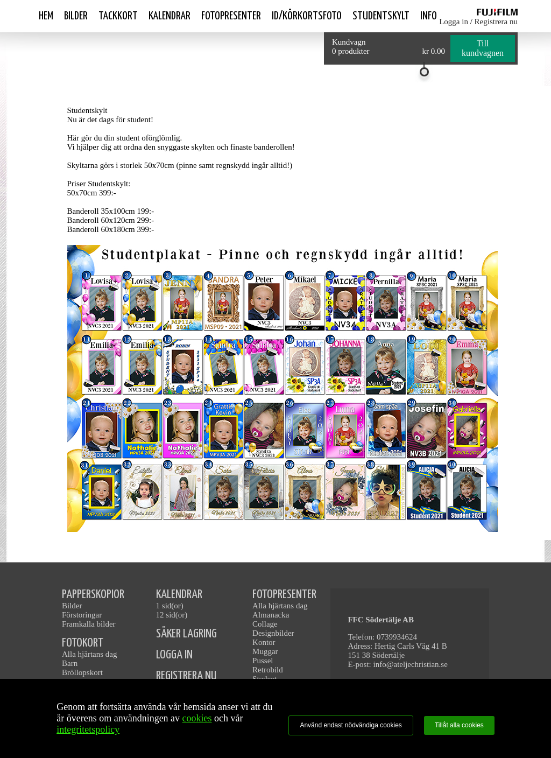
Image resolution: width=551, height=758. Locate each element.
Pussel (262, 660)
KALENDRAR (179, 594)
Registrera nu (496, 21)
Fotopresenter (231, 16)
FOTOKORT (82, 643)
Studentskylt (380, 16)
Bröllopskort (82, 672)
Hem (46, 16)
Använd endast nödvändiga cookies (350, 725)
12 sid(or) (172, 614)
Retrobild (267, 669)
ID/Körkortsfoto (307, 16)
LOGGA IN (174, 655)
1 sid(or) (169, 605)
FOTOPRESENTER (284, 594)
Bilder (76, 16)
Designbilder (273, 633)
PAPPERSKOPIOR (93, 594)
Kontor (264, 642)
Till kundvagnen (483, 48)
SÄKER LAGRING (186, 634)
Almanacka (270, 614)
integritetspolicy (87, 729)
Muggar (265, 651)
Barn (69, 663)
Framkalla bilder (89, 624)
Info (428, 16)
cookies (197, 718)
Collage (265, 624)
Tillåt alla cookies (459, 725)
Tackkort (118, 16)
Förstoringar (82, 614)
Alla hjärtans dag (89, 654)
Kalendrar (169, 16)
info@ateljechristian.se (410, 664)
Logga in (453, 21)
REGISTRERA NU (186, 676)
